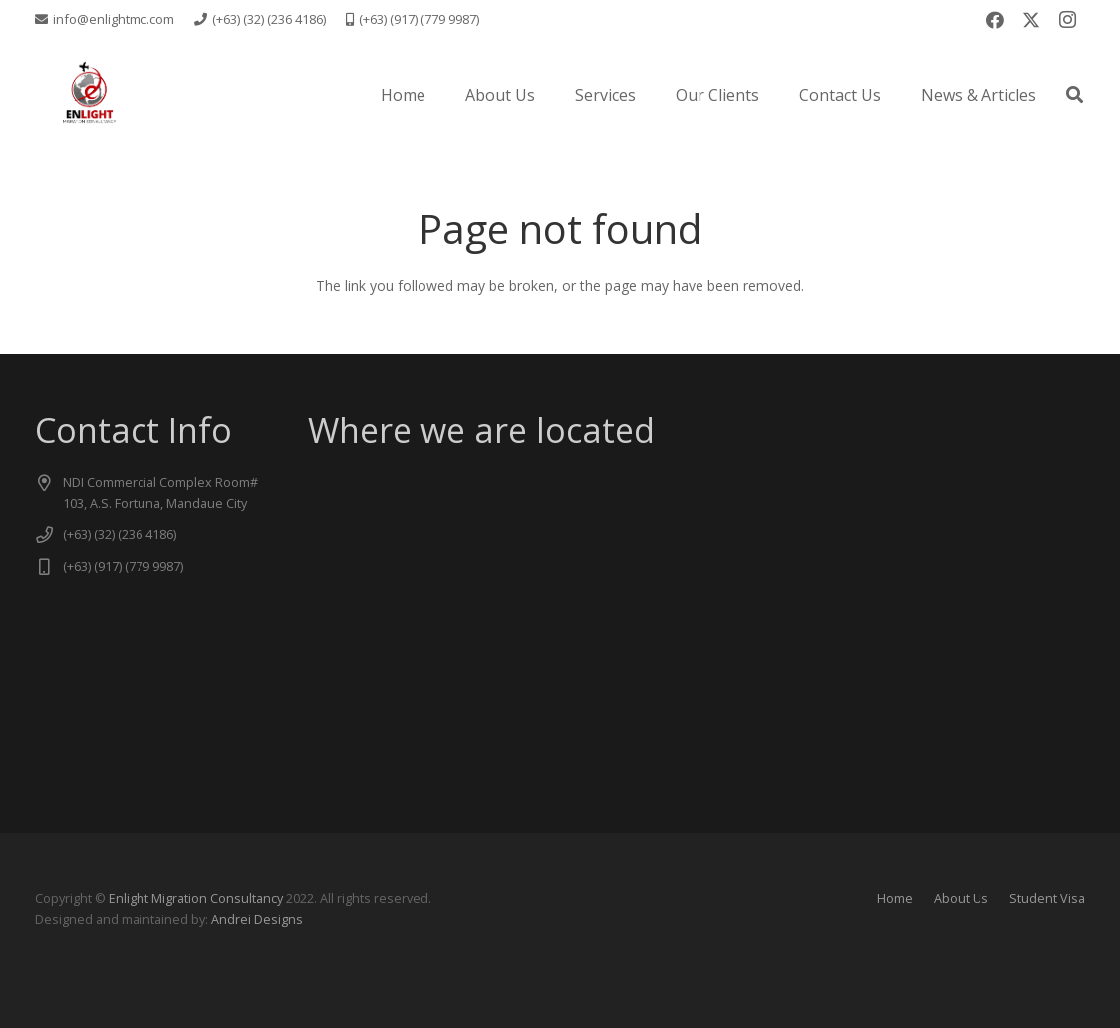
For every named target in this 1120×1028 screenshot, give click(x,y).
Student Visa (1047, 898)
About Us (961, 898)
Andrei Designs (257, 919)
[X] (1031, 20)
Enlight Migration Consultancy (196, 898)
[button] (1074, 95)
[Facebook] (995, 20)
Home (895, 898)
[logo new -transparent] (88, 95)
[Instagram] (1067, 20)
